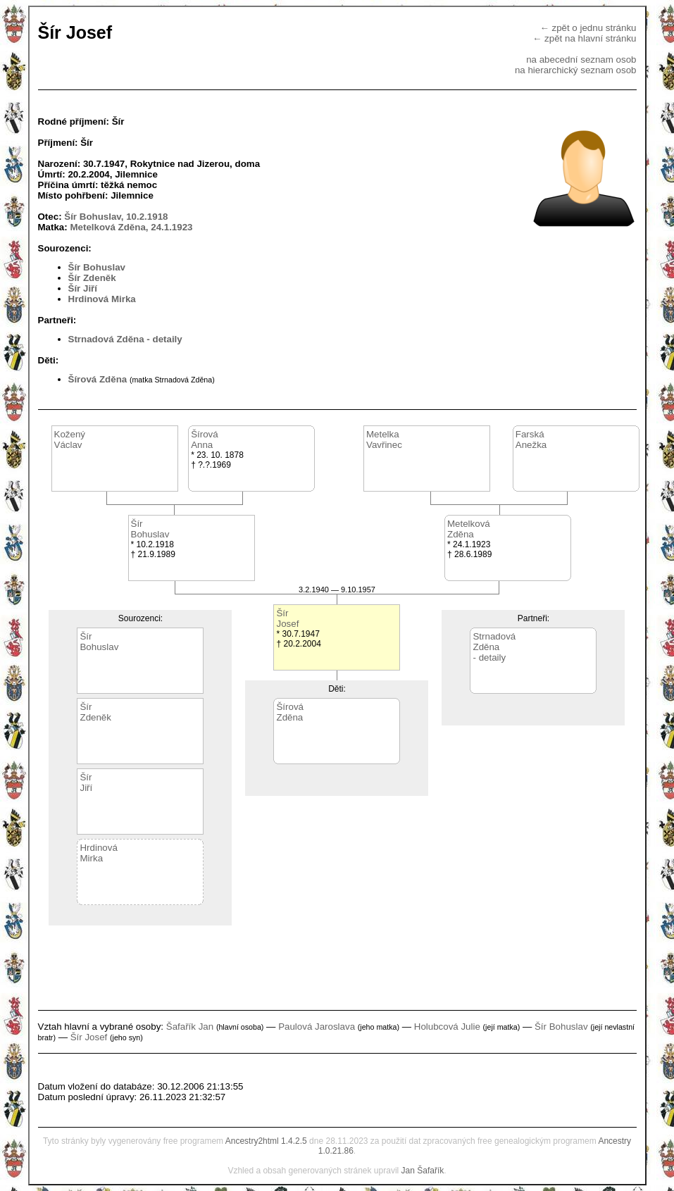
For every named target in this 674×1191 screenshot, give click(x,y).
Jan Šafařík (422, 1171)
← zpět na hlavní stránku (584, 38)
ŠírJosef (287, 618)
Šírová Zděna (97, 379)
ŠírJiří (86, 782)
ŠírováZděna (290, 712)
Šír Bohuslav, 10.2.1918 (116, 216)
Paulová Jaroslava (316, 1026)
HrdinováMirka (98, 852)
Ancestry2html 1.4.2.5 (266, 1141)
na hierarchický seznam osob (576, 70)
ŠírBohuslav (150, 529)
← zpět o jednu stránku (587, 28)
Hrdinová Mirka (102, 299)
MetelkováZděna (468, 529)
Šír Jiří (83, 288)
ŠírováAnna (204, 439)
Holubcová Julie (447, 1026)
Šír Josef (89, 1037)
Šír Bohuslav (96, 267)
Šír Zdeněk (92, 278)
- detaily (164, 339)
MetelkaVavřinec (384, 439)
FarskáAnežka (531, 439)
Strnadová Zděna (106, 339)
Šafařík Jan (189, 1026)
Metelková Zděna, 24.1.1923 (131, 227)
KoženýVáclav (69, 439)
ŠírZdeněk (95, 712)
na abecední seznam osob (581, 59)
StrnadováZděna (494, 641)
